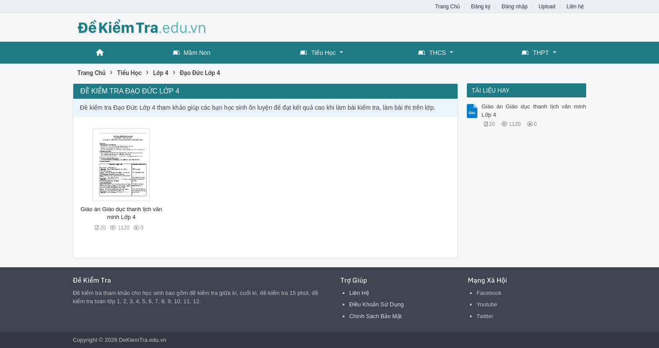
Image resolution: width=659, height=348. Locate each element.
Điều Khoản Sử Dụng (376, 304)
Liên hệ (575, 7)
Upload (547, 7)
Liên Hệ (359, 293)
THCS (432, 53)
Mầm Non (192, 53)
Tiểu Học (318, 53)
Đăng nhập (514, 7)
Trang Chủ (447, 7)
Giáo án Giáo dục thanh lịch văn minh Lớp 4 (534, 110)
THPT (535, 53)
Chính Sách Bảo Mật (375, 316)
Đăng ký (481, 7)
